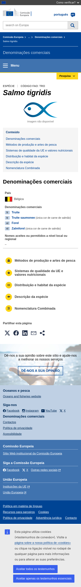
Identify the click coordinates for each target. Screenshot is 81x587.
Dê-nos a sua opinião (40, 371)
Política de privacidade (17, 428)
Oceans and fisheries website (22, 396)
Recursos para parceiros (19, 512)
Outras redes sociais (44, 470)
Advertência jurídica (49, 517)
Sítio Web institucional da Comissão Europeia (32, 453)
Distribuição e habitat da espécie (27, 156)
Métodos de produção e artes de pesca (31, 144)
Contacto (71, 517)
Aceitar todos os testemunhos (35, 569)
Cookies (43, 512)
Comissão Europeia (13, 37)
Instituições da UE (15, 486)
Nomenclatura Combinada (23, 168)
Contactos (9, 422)
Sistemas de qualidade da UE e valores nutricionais (39, 150)
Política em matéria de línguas (22, 506)
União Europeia (13, 492)
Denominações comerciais (49, 37)
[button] (7, 333)
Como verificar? (67, 2)
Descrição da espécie (20, 162)
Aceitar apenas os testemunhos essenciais (43, 578)
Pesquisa (72, 25)
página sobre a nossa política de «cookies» (43, 542)
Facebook (11, 470)
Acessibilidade (12, 433)
